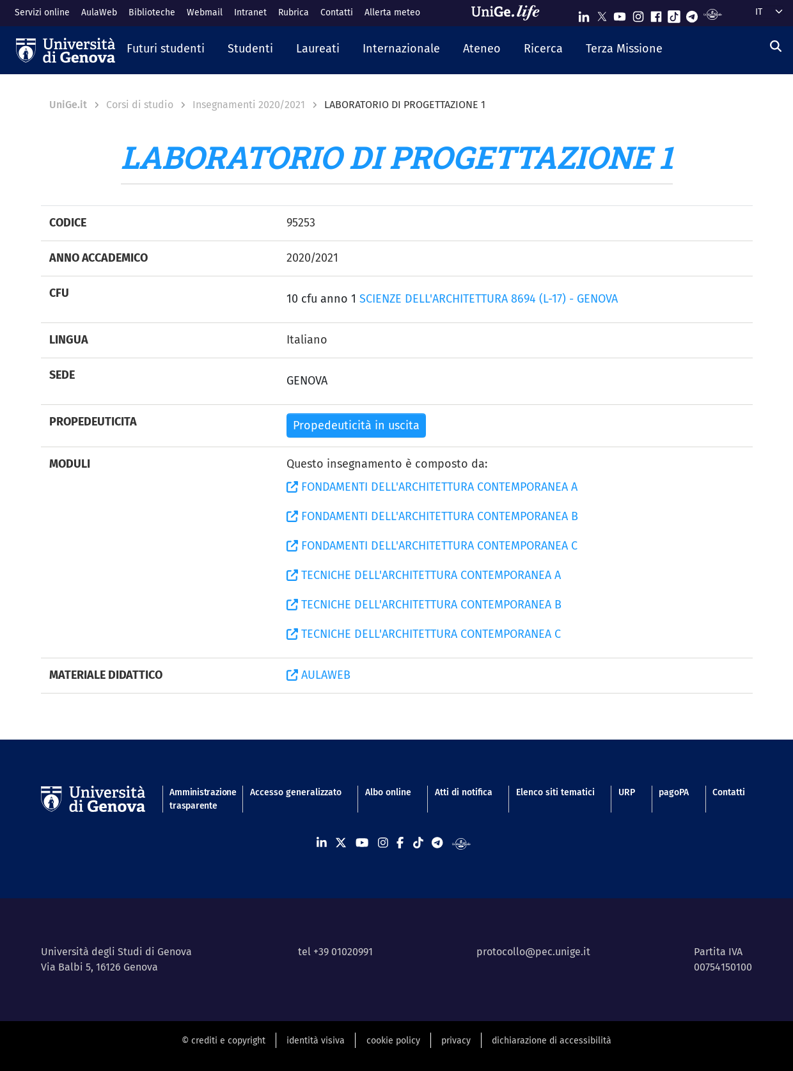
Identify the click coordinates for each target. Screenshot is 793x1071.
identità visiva (316, 1040)
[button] (165, 50)
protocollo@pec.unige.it (533, 952)
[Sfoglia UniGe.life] (509, 12)
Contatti (336, 12)
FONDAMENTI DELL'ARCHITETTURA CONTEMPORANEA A (432, 487)
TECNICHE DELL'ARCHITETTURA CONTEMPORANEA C (424, 634)
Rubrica (293, 12)
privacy (456, 1040)
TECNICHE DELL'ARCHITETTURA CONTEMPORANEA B (424, 605)
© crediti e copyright (223, 1040)
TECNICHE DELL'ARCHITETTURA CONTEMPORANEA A (424, 575)
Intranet (250, 12)
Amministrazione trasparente (197, 799)
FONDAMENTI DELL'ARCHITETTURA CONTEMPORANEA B (432, 516)
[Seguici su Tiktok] (674, 14)
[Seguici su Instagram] (638, 14)
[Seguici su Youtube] (620, 14)
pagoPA (674, 792)
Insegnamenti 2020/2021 (248, 105)
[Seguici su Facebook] (656, 14)
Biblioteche (152, 12)
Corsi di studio (139, 105)
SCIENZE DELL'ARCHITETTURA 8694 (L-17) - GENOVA (488, 299)
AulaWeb (99, 12)
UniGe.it (68, 105)
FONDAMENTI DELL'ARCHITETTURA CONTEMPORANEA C (432, 546)
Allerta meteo (392, 12)
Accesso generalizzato (296, 792)
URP (626, 792)
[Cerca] (775, 47)
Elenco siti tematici (555, 792)
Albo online (388, 792)
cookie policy (393, 1040)
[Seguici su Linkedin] (584, 14)
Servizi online (42, 12)
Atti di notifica (463, 792)
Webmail (205, 12)
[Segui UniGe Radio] (712, 14)
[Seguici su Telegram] (692, 14)
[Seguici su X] (602, 14)
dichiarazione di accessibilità (551, 1040)
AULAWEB (318, 675)
